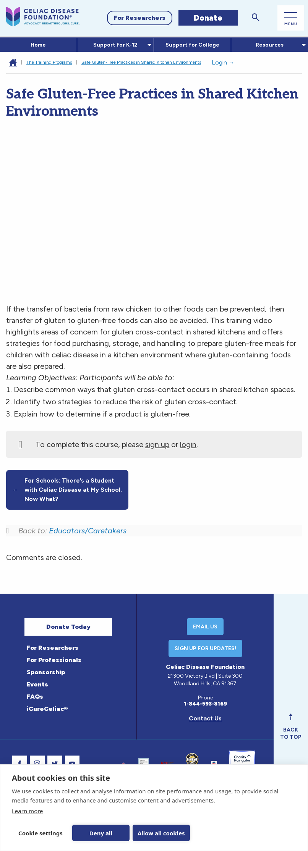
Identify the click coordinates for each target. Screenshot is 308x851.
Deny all (100, 833)
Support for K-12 (114, 45)
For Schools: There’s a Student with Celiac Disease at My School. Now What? (67, 489)
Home (38, 45)
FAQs (35, 696)
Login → (223, 62)
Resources (268, 45)
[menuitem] (38, 45)
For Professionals (54, 660)
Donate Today (68, 626)
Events (37, 684)
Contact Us (205, 718)
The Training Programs (49, 62)
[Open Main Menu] (290, 18)
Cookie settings (40, 833)
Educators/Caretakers (87, 530)
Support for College (192, 45)
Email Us (205, 626)
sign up (157, 444)
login (188, 444)
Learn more (27, 811)
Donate (208, 18)
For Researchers (139, 17)
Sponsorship (46, 672)
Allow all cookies (161, 833)
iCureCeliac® (47, 708)
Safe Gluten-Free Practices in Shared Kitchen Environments (141, 62)
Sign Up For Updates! (205, 648)
